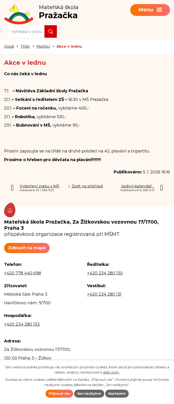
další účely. (111, 372)
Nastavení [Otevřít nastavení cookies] (117, 394)
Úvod (9, 46)
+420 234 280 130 (105, 273)
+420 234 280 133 (22, 324)
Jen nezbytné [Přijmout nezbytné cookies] (89, 394)
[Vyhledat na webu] (26, 31)
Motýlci (43, 46)
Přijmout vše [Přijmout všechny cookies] (59, 394)
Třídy (25, 46)
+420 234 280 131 (104, 294)
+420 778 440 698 (22, 273)
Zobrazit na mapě (27, 247)
